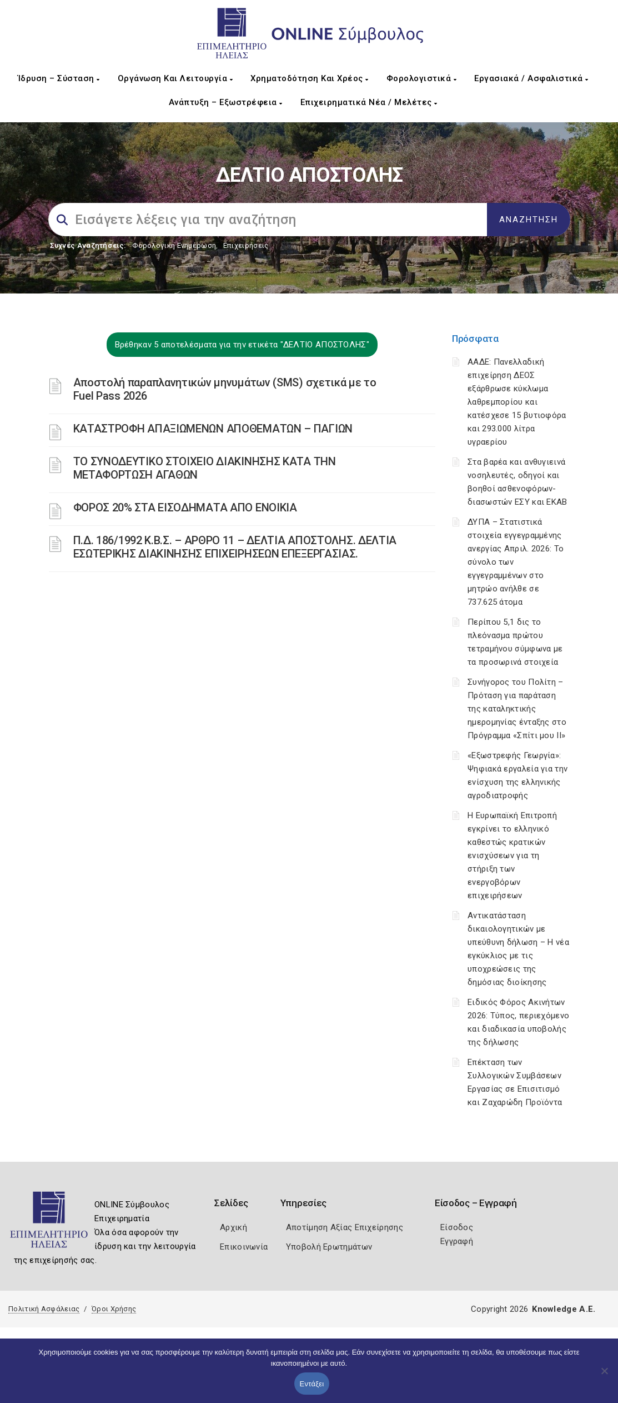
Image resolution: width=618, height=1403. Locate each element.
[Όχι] (604, 1376)
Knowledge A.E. (563, 1309)
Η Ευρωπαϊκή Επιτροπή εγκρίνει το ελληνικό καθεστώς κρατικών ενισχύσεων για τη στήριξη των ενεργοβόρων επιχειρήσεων (512, 855)
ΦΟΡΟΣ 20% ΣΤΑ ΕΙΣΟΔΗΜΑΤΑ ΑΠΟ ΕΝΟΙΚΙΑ (185, 507)
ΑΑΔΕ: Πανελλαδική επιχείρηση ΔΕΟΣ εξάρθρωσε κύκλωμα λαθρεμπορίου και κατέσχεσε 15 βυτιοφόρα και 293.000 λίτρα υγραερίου (517, 402)
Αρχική (233, 1227)
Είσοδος (456, 1227)
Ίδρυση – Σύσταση (59, 78)
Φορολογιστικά (421, 78)
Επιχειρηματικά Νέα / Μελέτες (369, 102)
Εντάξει (312, 1384)
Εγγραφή (456, 1241)
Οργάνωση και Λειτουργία (175, 78)
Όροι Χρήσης (114, 1309)
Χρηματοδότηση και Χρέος (309, 78)
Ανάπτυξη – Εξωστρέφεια (226, 102)
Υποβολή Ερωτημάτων (329, 1247)
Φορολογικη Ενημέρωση (174, 245)
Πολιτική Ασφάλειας (43, 1309)
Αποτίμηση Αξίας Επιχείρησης (344, 1227)
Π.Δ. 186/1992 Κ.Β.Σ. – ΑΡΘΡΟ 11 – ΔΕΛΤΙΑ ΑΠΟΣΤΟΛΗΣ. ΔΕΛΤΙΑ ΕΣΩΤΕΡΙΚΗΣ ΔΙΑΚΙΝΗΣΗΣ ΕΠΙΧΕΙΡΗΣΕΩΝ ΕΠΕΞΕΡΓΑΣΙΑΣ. (235, 547)
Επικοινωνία (244, 1247)
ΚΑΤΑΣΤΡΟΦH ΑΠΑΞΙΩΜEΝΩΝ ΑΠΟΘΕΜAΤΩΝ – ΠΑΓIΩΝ (213, 428)
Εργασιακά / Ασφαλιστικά (531, 78)
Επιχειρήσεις (246, 245)
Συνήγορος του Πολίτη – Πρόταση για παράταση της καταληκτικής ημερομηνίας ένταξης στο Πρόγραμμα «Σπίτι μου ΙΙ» (517, 708)
